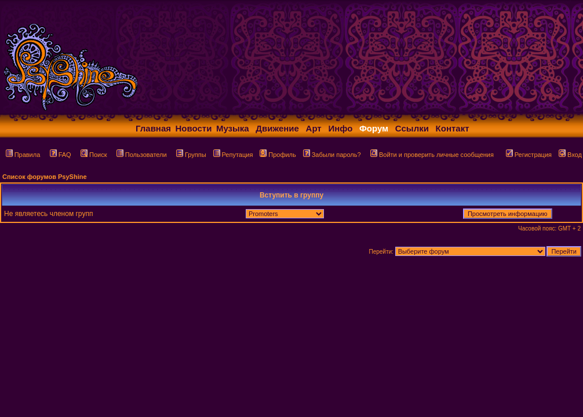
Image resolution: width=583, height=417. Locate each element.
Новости (194, 128)
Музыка (232, 128)
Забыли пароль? (332, 154)
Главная (153, 128)
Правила (23, 154)
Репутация (233, 154)
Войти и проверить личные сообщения (432, 154)
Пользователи (141, 154)
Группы (191, 154)
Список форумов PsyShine (44, 176)
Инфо (340, 128)
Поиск (94, 154)
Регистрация (529, 154)
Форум (373, 128)
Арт (314, 128)
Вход (570, 154)
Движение (277, 128)
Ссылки (412, 128)
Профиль (278, 154)
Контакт (452, 128)
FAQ (60, 154)
